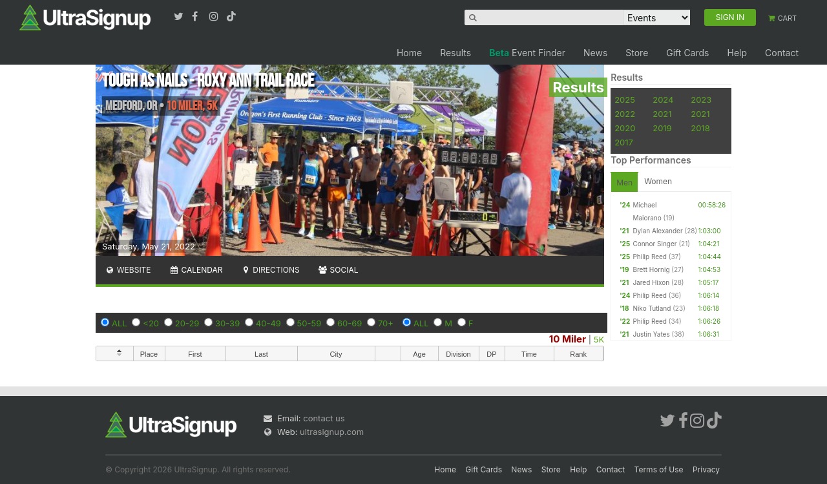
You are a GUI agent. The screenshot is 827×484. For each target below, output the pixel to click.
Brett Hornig (651, 269)
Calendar (196, 270)
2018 (700, 128)
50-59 (309, 323)
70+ (385, 323)
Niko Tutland (652, 308)
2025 (624, 99)
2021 (662, 114)
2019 (662, 128)
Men (624, 182)
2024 (663, 99)
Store (636, 52)
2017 (623, 142)
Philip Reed (650, 256)
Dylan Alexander (657, 231)
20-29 (187, 323)
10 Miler (567, 339)
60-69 (349, 323)
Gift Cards (687, 52)
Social (338, 270)
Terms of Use (659, 469)
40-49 (268, 323)
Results (455, 52)
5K (599, 339)
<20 (151, 323)
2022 (624, 114)
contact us (323, 418)
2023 (701, 99)
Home (409, 52)
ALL (119, 323)
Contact (782, 52)
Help (737, 52)
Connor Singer (654, 243)
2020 (624, 128)
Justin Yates (651, 334)
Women (658, 181)
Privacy (706, 469)
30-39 (227, 323)
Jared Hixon (651, 282)
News (595, 52)
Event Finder (527, 52)
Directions (269, 270)
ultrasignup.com (332, 431)
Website (128, 270)
